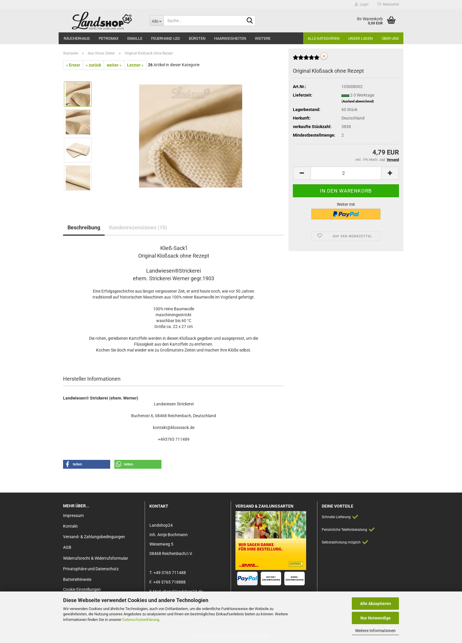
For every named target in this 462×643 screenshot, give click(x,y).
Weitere (262, 38)
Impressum (73, 515)
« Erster (73, 65)
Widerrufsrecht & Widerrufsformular (95, 558)
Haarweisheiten (230, 38)
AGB (67, 547)
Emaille (134, 38)
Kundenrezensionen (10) (138, 227)
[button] (302, 173)
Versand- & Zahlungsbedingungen (94, 536)
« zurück (93, 65)
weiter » (114, 65)
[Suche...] (156, 20)
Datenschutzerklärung (140, 619)
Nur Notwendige (375, 618)
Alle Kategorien (323, 38)
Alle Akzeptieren (375, 603)
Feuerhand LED (165, 38)
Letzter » (135, 65)
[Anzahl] (346, 173)
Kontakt (70, 526)
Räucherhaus (77, 38)
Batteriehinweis (77, 579)
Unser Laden (360, 38)
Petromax (108, 38)
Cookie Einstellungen (82, 589)
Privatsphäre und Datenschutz (91, 568)
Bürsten (197, 38)
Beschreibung (83, 227)
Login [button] (362, 4)
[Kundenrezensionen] (306, 59)
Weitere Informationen (375, 630)
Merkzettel (388, 4)
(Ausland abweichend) (357, 101)
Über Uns (390, 38)
